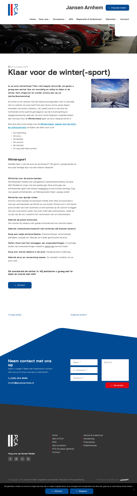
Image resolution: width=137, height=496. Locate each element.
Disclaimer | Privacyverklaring (72, 479)
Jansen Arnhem (30, 479)
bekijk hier (49, 246)
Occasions (58, 19)
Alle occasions (59, 445)
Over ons (43, 19)
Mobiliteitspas (90, 445)
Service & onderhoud (93, 435)
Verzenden (119, 385)
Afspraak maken (118, 7)
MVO (54, 442)
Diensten (110, 19)
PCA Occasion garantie (63, 448)
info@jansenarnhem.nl (21, 383)
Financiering (89, 442)
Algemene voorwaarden (48, 479)
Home (33, 19)
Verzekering (89, 438)
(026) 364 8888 (17, 378)
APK (71, 19)
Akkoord (58, 491)
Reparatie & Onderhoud (88, 19)
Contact (124, 19)
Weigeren (83, 491)
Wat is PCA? (58, 438)
